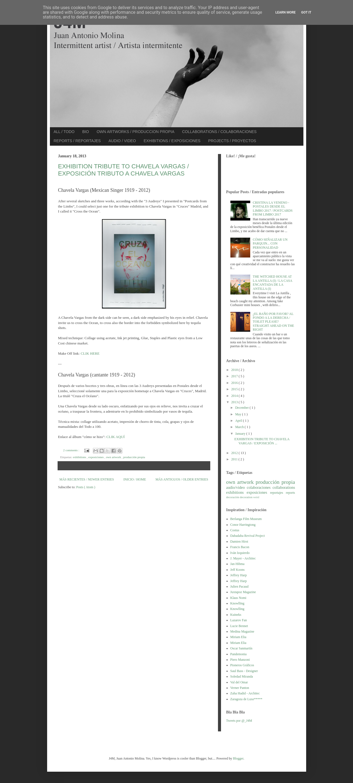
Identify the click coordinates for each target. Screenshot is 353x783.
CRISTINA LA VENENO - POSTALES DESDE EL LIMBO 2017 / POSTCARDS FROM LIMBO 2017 (272, 208)
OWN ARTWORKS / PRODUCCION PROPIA (135, 131)
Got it (306, 12)
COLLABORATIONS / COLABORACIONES (219, 131)
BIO (85, 131)
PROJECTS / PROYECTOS (232, 141)
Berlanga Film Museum (246, 519)
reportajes (278, 493)
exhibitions (80, 457)
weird (256, 497)
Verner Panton (239, 688)
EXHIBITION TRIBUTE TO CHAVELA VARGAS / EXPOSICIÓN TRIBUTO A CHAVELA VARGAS (123, 170)
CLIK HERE (90, 353)
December (242, 408)
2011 (235, 459)
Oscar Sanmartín (241, 648)
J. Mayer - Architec (243, 558)
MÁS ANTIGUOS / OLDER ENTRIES (181, 479)
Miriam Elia (238, 637)
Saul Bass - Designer (244, 671)
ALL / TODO (64, 131)
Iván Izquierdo (240, 553)
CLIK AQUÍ (115, 437)
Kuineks (235, 615)
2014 (235, 396)
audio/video (236, 487)
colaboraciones (260, 487)
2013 (235, 402)
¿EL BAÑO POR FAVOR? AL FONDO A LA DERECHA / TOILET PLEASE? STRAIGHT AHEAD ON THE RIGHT (273, 322)
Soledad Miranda (241, 676)
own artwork (114, 457)
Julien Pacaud (239, 586)
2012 (235, 453)
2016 (235, 383)
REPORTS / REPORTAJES (77, 141)
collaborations (284, 487)
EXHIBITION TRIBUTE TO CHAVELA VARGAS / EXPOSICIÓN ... (261, 441)
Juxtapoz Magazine (243, 592)
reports (290, 493)
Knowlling (237, 603)
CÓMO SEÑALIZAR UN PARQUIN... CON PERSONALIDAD (270, 244)
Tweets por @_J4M (239, 721)
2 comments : (71, 450)
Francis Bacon (239, 547)
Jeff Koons (237, 570)
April (239, 421)
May (238, 414)
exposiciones (96, 457)
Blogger (238, 758)
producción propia (134, 457)
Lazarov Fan (238, 620)
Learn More (285, 12)
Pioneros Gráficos (242, 665)
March (239, 427)
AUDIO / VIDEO (122, 141)
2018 (235, 370)
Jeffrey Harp (238, 575)
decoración (233, 497)
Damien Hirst (239, 541)
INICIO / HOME (134, 479)
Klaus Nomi (238, 598)
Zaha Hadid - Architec (245, 693)
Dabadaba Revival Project (247, 536)
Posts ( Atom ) (85, 487)
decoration (246, 497)
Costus (234, 530)
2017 (235, 376)
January (240, 434)
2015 (235, 389)
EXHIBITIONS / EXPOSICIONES (172, 141)
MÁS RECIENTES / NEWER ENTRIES (87, 479)
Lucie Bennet (239, 626)
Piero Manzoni (240, 660)
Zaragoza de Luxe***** (246, 699)
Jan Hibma (237, 564)
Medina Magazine (242, 631)
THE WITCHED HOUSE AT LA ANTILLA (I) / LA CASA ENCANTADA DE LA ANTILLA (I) (272, 282)
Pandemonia (238, 654)
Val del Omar (239, 682)
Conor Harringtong (243, 525)
